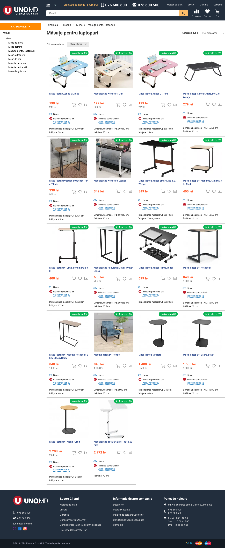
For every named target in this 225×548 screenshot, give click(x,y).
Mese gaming (15, 46)
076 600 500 (148, 5)
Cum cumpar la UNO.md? (73, 519)
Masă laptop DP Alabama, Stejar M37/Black (202, 182)
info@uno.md (24, 523)
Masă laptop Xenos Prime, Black (156, 267)
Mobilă (6, 33)
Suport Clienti (69, 498)
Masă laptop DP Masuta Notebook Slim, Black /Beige (68, 356)
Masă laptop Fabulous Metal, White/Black (113, 269)
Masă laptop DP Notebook (197, 267)
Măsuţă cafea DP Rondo (107, 354)
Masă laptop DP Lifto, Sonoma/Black (68, 269)
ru (54, 5)
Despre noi (118, 504)
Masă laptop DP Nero (150, 354)
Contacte (218, 4)
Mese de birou (15, 42)
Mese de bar (14, 59)
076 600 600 (116, 5)
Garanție (204, 4)
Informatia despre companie (132, 498)
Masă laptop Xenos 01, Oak (108, 93)
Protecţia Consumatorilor (73, 530)
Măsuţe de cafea (17, 63)
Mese (8, 38)
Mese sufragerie (16, 55)
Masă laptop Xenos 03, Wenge (110, 180)
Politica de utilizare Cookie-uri (128, 514)
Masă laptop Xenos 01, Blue (64, 93)
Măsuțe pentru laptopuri (21, 50)
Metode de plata (175, 4)
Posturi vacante (121, 509)
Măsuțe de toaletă (17, 67)
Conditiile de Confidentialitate (128, 519)
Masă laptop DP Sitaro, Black (198, 354)
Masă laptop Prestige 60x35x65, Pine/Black (68, 182)
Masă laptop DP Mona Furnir (64, 441)
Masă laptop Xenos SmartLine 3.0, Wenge (157, 182)
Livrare (191, 4)
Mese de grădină (17, 71)
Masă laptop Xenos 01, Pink (153, 93)
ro (48, 5)
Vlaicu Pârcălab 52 (61, 121)
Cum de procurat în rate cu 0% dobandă (80, 524)
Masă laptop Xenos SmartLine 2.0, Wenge (201, 95)
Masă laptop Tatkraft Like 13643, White (113, 443)
